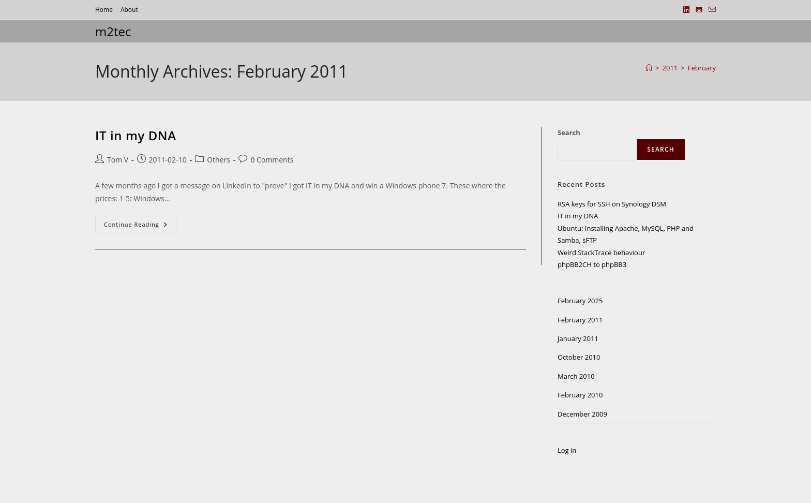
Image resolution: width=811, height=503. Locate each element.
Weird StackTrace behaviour (601, 252)
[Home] (648, 67)
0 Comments (271, 160)
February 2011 (580, 319)
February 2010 (580, 395)
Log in (567, 450)
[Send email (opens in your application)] (710, 10)
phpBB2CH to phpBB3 (592, 264)
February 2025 (580, 300)
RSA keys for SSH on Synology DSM (612, 204)
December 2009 (582, 414)
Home (104, 9)
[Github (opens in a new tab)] (699, 10)
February (702, 67)
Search (569, 132)
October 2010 (579, 357)
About (129, 9)
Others (218, 160)
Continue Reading (139, 226)
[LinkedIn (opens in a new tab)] (686, 10)
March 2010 (576, 376)
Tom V (117, 160)
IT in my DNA (135, 135)
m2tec (113, 31)
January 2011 (578, 338)
